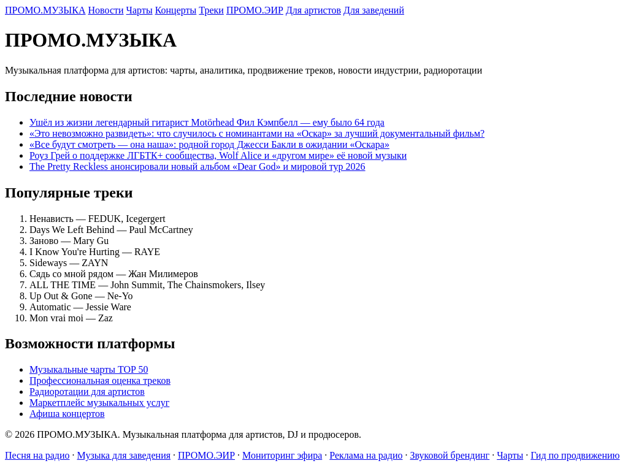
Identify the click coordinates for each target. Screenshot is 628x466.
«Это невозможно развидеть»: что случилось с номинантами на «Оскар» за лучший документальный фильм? (256, 133)
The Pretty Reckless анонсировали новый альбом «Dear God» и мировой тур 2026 (197, 166)
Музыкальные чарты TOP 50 (88, 369)
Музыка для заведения (124, 455)
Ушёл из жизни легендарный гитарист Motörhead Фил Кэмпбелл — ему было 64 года (207, 122)
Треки (211, 10)
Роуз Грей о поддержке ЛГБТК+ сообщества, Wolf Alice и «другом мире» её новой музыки (218, 155)
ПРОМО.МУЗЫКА (45, 10)
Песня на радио (37, 455)
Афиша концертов (67, 413)
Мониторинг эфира (282, 455)
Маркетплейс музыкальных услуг (99, 402)
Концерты (176, 10)
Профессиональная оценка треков (99, 380)
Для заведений (373, 10)
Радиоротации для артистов (87, 391)
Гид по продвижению (574, 455)
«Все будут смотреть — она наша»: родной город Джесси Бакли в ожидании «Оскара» (209, 144)
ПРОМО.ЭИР (254, 10)
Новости (106, 10)
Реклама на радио (365, 455)
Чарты (139, 10)
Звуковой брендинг (450, 455)
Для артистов (313, 10)
